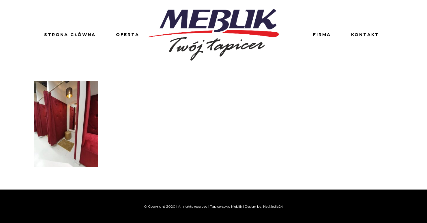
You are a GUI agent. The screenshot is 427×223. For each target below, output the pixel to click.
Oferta (127, 35)
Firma (322, 35)
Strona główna (70, 35)
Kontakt (365, 35)
